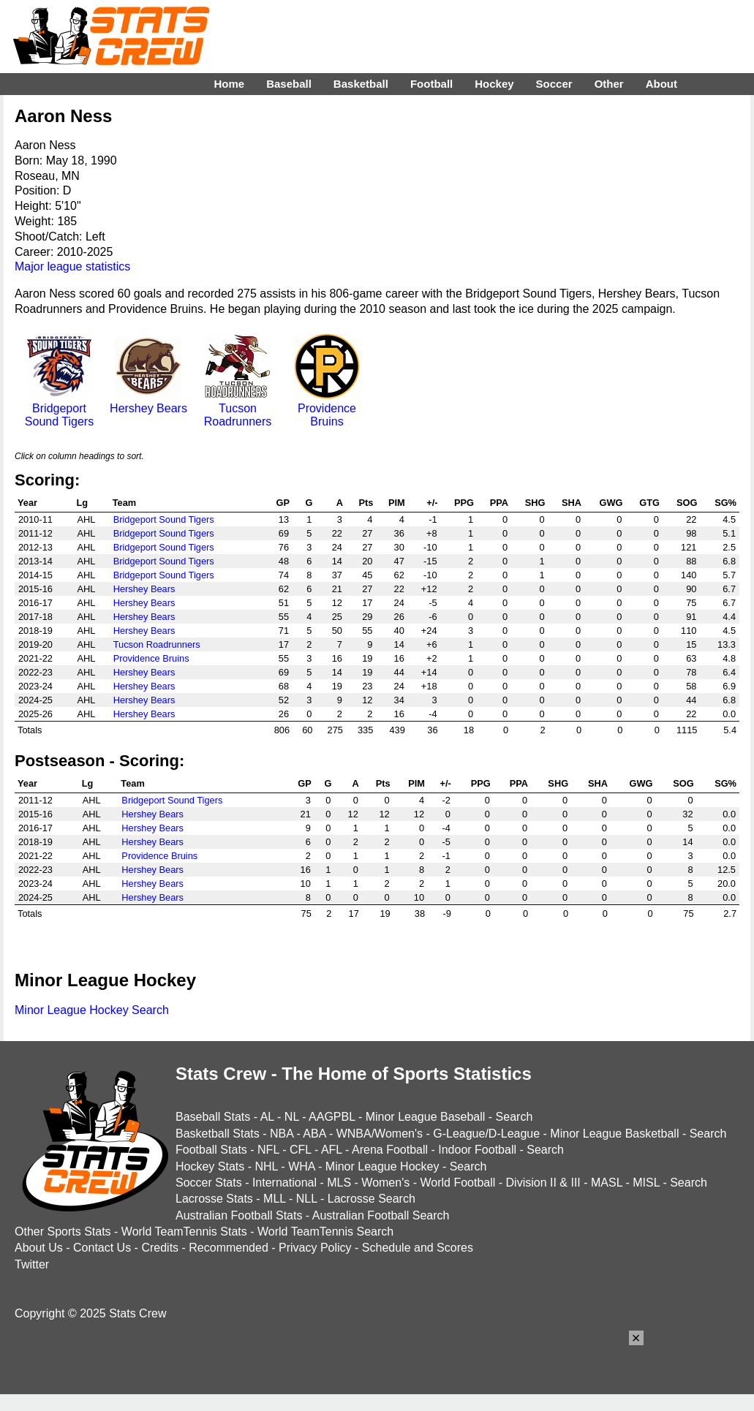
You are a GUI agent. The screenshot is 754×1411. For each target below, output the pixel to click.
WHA (301, 1166)
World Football (457, 1182)
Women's (385, 1182)
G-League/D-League (486, 1133)
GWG (610, 502)
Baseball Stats (213, 1117)
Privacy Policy (315, 1247)
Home (229, 83)
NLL (306, 1198)
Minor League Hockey (382, 1166)
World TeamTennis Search (325, 1231)
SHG (535, 502)
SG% (725, 502)
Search (514, 1117)
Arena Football (390, 1149)
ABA (314, 1133)
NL (291, 1117)
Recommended (228, 1247)
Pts (365, 502)
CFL (301, 1149)
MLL (274, 1198)
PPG (464, 502)
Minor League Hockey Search (92, 1010)
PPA (499, 502)
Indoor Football (477, 1149)
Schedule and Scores (417, 1247)
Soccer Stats (209, 1182)
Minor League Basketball (614, 1133)
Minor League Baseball (426, 1117)
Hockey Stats (210, 1166)
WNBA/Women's (379, 1133)
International (284, 1182)
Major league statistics (72, 266)
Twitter (32, 1264)
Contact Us (102, 1247)
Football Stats (211, 1149)
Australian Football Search (381, 1215)
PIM (396, 502)
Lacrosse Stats (214, 1198)
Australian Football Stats (239, 1215)
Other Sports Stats (63, 1231)
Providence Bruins (327, 408)
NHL (266, 1166)
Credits (159, 1247)
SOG (686, 502)
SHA (571, 502)
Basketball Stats (218, 1133)
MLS (339, 1182)
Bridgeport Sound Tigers (59, 408)
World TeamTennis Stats (184, 1231)
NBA (281, 1133)
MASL (606, 1182)
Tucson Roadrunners (238, 408)
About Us (39, 1247)
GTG (649, 502)
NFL (268, 1149)
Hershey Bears (148, 402)
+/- (431, 502)
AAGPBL (332, 1117)
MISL (646, 1182)
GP (283, 502)
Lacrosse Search (371, 1198)
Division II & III (543, 1182)
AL (267, 1117)
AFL (331, 1149)
